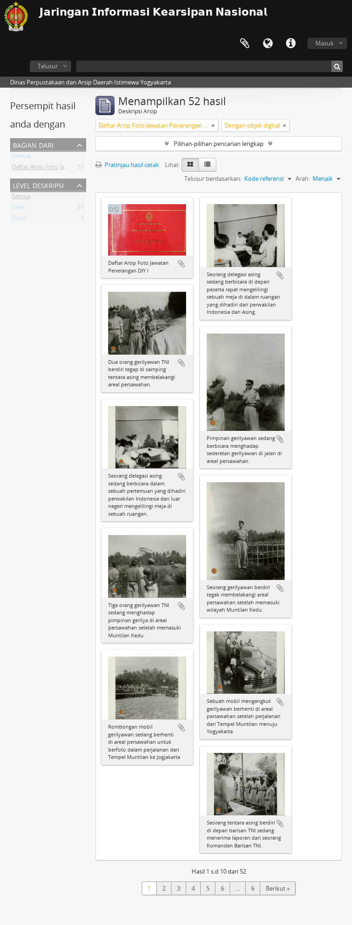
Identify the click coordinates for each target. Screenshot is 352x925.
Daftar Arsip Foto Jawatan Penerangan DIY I (70, 168)
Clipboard (244, 43)
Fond (19, 220)
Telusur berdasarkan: (213, 178)
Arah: (303, 178)
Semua (21, 157)
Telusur (48, 66)
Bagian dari (33, 144)
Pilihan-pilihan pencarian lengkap (219, 143)
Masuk (324, 43)
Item (18, 209)
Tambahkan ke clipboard (181, 263)
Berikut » (278, 888)
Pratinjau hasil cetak (127, 165)
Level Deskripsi (38, 184)
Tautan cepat (290, 43)
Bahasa (267, 43)
